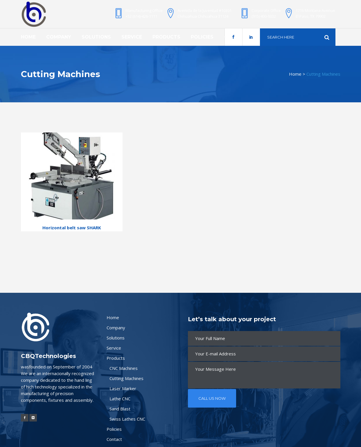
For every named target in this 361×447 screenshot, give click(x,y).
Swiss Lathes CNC (127, 419)
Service (114, 348)
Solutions (116, 338)
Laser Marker (122, 388)
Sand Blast (119, 409)
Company (116, 327)
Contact (114, 439)
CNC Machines (123, 368)
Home (295, 74)
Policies (114, 429)
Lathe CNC (119, 398)
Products (116, 358)
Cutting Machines (126, 378)
